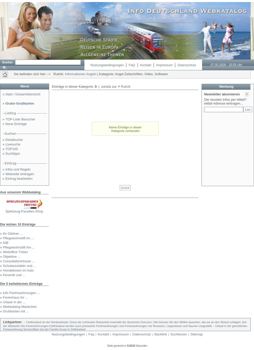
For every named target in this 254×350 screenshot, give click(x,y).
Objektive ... (11, 256)
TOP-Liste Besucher (20, 119)
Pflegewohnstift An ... (18, 238)
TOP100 (11, 149)
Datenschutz (187, 65)
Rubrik (125, 86)
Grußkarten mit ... (16, 311)
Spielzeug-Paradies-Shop (24, 211)
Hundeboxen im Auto (18, 270)
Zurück (125, 187)
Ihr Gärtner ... (13, 233)
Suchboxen (178, 334)
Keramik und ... (14, 275)
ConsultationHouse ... (19, 261)
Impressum (164, 65)
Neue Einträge (16, 124)
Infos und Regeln (17, 169)
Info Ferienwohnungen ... (21, 293)
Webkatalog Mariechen (20, 307)
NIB (5, 243)
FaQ (132, 65)
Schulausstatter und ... (19, 266)
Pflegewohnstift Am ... (19, 247)
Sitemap (197, 334)
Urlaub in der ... (14, 302)
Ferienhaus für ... (15, 297)
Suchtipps (12, 153)
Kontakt (145, 65)
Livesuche (12, 144)
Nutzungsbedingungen (107, 65)
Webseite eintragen (19, 174)
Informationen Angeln (80, 74)
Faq (91, 334)
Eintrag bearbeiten (18, 178)
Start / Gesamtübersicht (22, 94)
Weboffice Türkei (15, 252)
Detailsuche (14, 140)
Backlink (160, 334)
